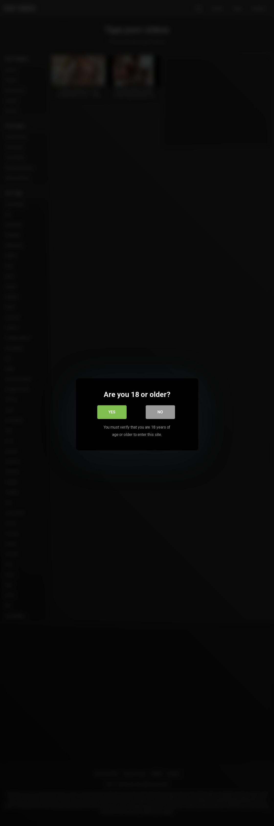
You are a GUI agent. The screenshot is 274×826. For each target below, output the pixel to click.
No (160, 410)
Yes (111, 410)
